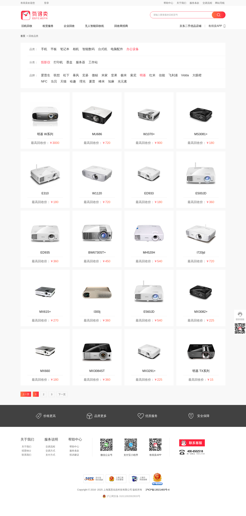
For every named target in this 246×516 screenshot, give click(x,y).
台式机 (102, 49)
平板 (54, 49)
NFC (44, 81)
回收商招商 (121, 26)
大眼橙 (197, 75)
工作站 (93, 62)
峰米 (102, 81)
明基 (143, 75)
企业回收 (69, 26)
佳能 (162, 75)
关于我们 (181, 3)
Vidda (185, 75)
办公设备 (132, 49)
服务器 (80, 62)
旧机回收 (26, 26)
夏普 (92, 81)
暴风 (76, 75)
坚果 (114, 75)
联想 (57, 75)
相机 (76, 49)
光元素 (122, 81)
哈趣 (73, 81)
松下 (66, 75)
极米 (124, 75)
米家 (104, 75)
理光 (82, 81)
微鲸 (95, 75)
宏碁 (85, 75)
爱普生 (45, 75)
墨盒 (69, 62)
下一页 (62, 394)
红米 (152, 75)
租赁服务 (48, 26)
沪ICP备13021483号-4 (157, 489)
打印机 (58, 62)
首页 (22, 36)
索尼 (133, 75)
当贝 (54, 81)
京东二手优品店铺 (190, 26)
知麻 (111, 81)
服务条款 (194, 3)
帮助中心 (168, 3)
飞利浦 (173, 75)
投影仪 (45, 62)
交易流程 (207, 3)
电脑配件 (117, 49)
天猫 (63, 81)
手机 (44, 49)
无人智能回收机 (94, 26)
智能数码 (88, 49)
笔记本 (64, 49)
